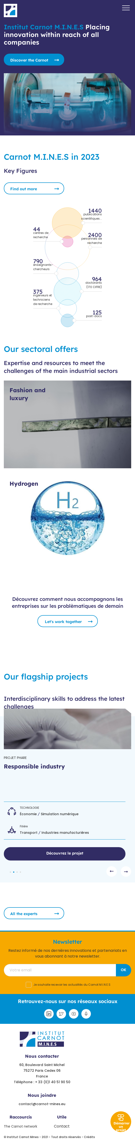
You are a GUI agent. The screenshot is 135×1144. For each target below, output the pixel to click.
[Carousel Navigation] (118, 871)
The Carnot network (20, 1126)
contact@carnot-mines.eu (42, 1104)
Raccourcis (21, 1116)
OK (123, 970)
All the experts (23, 913)
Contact (62, 1126)
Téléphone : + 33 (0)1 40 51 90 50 (42, 1082)
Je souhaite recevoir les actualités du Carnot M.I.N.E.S (71, 985)
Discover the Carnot (29, 60)
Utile (62, 1116)
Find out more (23, 188)
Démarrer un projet (122, 1126)
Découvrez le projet (64, 853)
